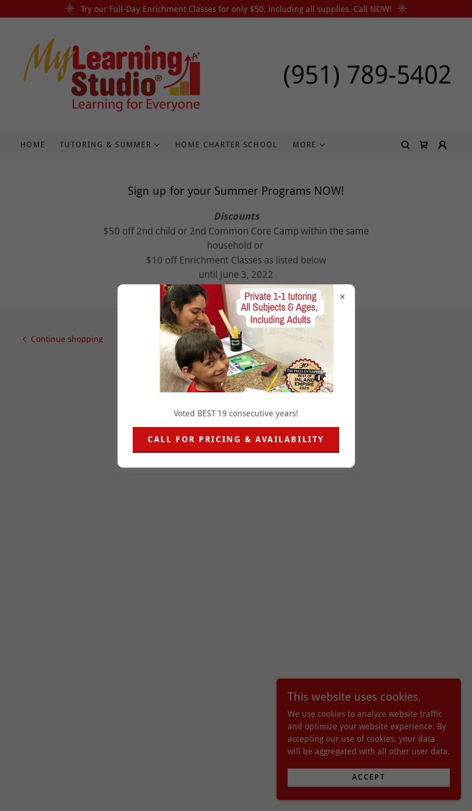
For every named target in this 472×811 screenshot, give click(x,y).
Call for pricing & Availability (236, 439)
